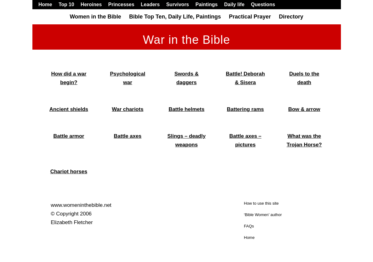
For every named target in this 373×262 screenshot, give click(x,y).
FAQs (249, 226)
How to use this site (261, 203)
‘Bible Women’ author (263, 214)
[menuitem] (47, 4)
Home (249, 237)
